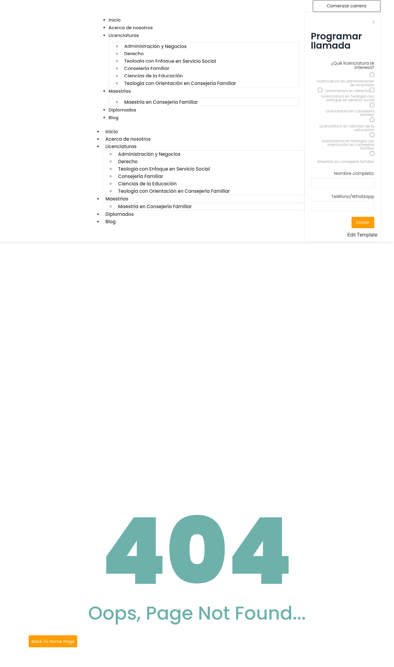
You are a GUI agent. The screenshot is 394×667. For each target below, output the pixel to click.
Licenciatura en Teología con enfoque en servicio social (347, 98)
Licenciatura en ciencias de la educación (347, 128)
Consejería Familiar (146, 68)
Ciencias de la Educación (153, 76)
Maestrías (117, 199)
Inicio (112, 131)
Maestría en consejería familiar (345, 162)
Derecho (134, 54)
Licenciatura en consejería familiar (350, 113)
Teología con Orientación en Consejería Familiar (180, 83)
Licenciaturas (121, 146)
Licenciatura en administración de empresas (345, 83)
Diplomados (120, 214)
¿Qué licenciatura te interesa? (352, 66)
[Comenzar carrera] (346, 6)
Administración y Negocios (155, 46)
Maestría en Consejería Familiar (161, 102)
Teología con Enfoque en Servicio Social (170, 61)
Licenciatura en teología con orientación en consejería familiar (348, 144)
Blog (111, 221)
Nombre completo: (354, 173)
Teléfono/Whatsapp (353, 197)
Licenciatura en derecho (347, 91)
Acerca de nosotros (128, 139)
